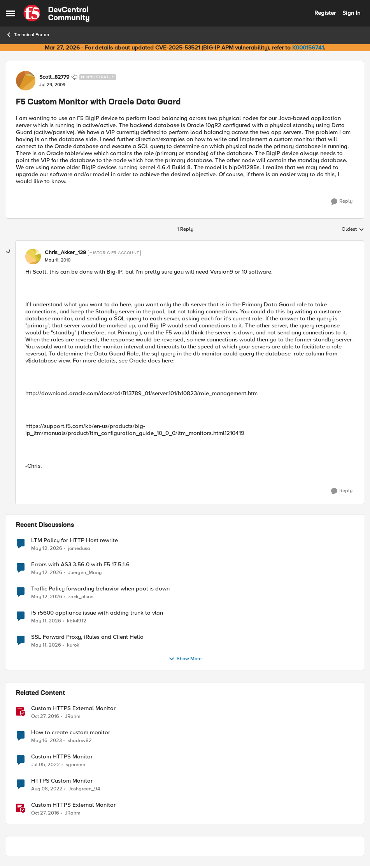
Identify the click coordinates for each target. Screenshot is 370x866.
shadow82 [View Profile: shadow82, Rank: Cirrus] (80, 740)
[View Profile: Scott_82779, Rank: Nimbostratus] (25, 80)
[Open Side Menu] (10, 13)
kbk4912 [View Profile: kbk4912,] (76, 621)
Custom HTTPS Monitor (62, 756)
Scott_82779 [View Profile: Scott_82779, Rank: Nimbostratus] (54, 77)
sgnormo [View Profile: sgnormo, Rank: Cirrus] (75, 764)
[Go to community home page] (56, 13)
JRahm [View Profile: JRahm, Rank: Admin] (73, 716)
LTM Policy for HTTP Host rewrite (74, 540)
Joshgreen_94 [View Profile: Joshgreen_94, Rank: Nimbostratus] (84, 789)
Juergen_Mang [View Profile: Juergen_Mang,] (85, 572)
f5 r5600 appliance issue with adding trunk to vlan (97, 613)
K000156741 (308, 47)
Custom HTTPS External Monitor (73, 708)
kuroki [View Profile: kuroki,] (74, 645)
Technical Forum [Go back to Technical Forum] (27, 35)
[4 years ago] (45, 765)
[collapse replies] (8, 251)
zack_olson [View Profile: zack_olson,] (80, 596)
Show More (185, 659)
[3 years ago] (46, 740)
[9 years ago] (45, 716)
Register (325, 12)
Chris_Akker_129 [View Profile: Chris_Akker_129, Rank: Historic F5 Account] (65, 252)
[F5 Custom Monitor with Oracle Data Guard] (57, 260)
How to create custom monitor (70, 732)
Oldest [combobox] (353, 229)
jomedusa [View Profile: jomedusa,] (79, 548)
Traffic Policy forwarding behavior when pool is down (100, 588)
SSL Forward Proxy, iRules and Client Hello (87, 637)
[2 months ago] (46, 548)
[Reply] (342, 201)
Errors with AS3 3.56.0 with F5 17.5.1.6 (80, 564)
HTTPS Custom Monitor (62, 781)
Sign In (351, 12)
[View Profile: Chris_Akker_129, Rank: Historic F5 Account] (33, 256)
